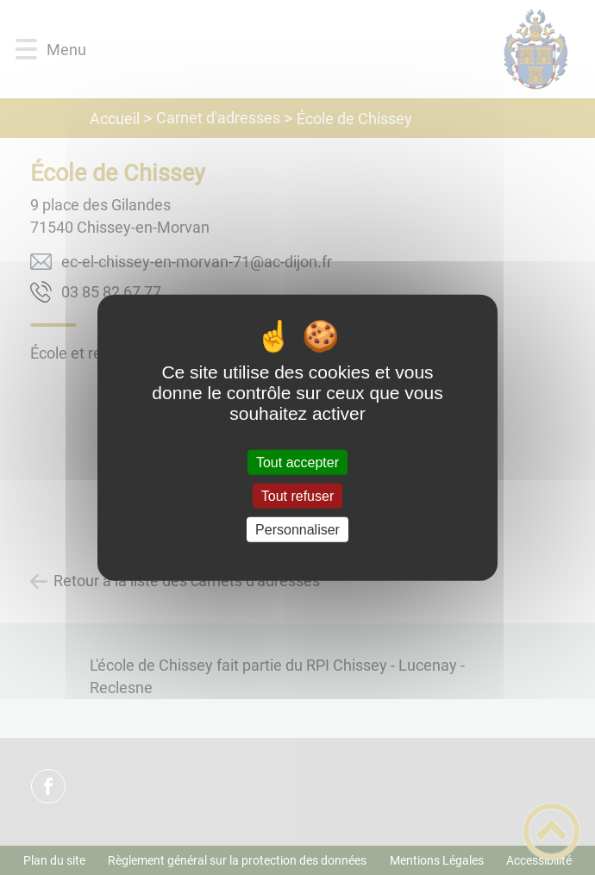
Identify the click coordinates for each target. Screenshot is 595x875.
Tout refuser (297, 495)
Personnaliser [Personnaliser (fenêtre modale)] (297, 529)
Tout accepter (297, 461)
